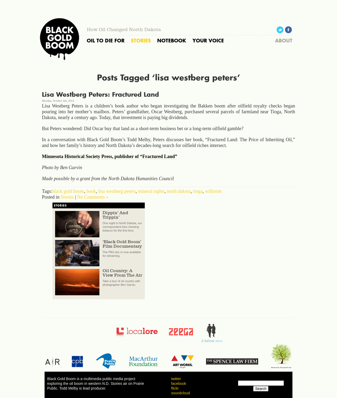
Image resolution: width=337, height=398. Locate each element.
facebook (178, 383)
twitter (176, 379)
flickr (175, 388)
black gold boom (68, 191)
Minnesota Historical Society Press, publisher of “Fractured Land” (109, 156)
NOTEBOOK (171, 40)
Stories (67, 197)
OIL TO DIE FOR (105, 40)
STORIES (141, 40)
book (91, 191)
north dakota (179, 191)
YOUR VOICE (208, 40)
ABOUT (283, 40)
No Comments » (92, 197)
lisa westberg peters (117, 191)
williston (213, 191)
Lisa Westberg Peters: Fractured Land (100, 94)
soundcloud (180, 393)
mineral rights (151, 191)
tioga (198, 191)
